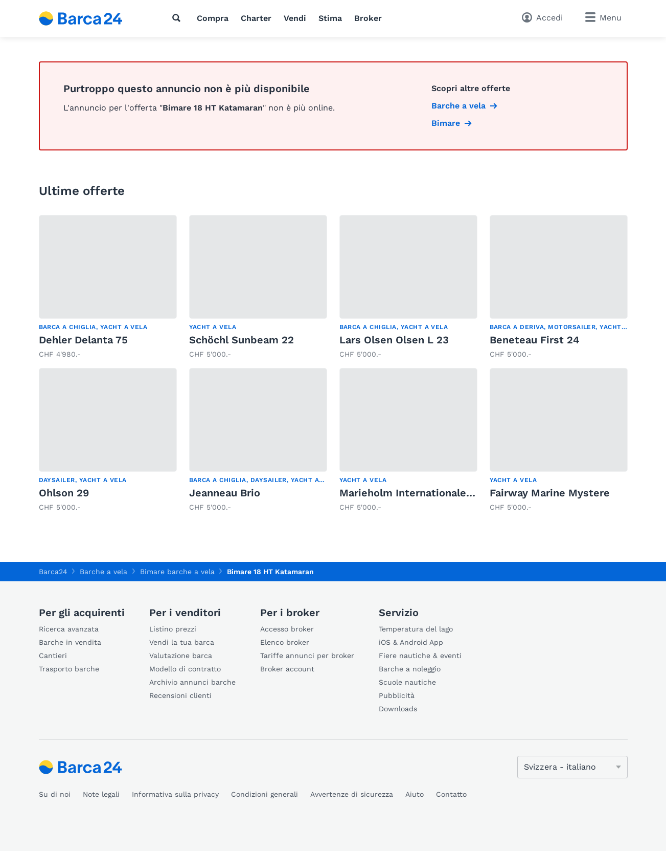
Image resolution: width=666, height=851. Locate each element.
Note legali (101, 794)
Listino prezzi (172, 629)
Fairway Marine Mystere (550, 493)
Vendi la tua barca (181, 642)
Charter (256, 18)
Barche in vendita (70, 642)
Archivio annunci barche (192, 682)
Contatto (451, 794)
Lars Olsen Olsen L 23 (394, 340)
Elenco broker (284, 642)
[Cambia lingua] (572, 767)
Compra (212, 18)
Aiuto (414, 794)
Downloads (398, 709)
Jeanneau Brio (224, 493)
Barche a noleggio (410, 669)
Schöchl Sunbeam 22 (241, 340)
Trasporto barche (69, 669)
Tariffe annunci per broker (307, 655)
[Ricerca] (178, 18)
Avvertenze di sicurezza (351, 794)
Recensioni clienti (180, 695)
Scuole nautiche (407, 682)
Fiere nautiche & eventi (420, 655)
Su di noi (55, 794)
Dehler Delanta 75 (83, 340)
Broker (368, 18)
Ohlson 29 (64, 493)
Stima (330, 18)
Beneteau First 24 (535, 340)
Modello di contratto (185, 669)
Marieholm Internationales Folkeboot (432, 493)
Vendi (295, 18)
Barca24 (53, 572)
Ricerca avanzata (69, 629)
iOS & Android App (411, 642)
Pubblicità (397, 695)
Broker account (287, 669)
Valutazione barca (180, 655)
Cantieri (53, 655)
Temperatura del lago (416, 629)
